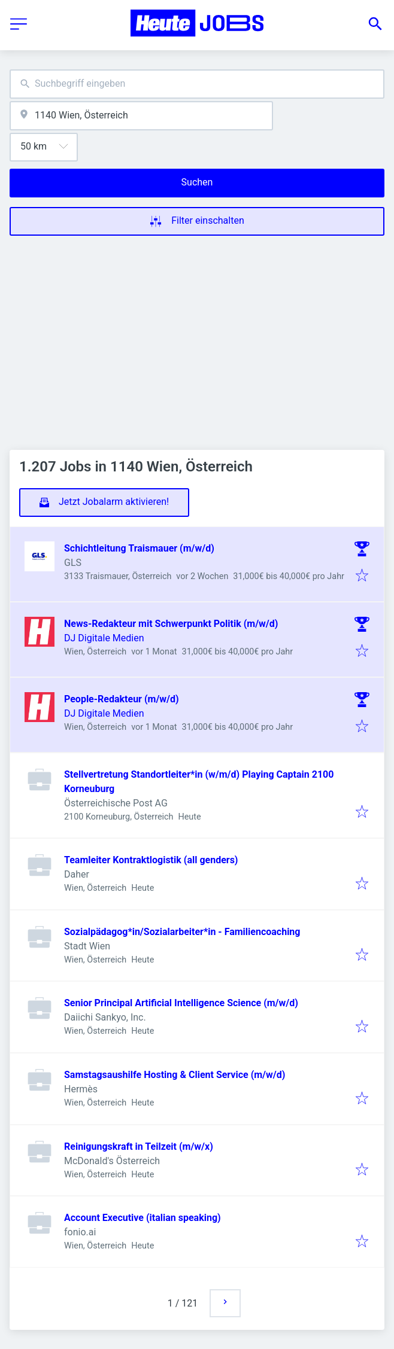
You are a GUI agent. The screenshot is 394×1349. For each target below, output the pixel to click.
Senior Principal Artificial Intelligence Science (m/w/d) (181, 1003)
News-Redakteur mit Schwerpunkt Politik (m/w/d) (171, 623)
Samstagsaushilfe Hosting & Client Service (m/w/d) (174, 1074)
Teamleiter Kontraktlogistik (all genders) (151, 860)
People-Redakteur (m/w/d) (121, 699)
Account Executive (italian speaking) (142, 1217)
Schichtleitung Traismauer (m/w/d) (139, 548)
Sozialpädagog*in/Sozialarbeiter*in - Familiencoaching (182, 931)
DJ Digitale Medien (104, 638)
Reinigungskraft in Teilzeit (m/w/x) (138, 1146)
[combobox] (197, 84)
